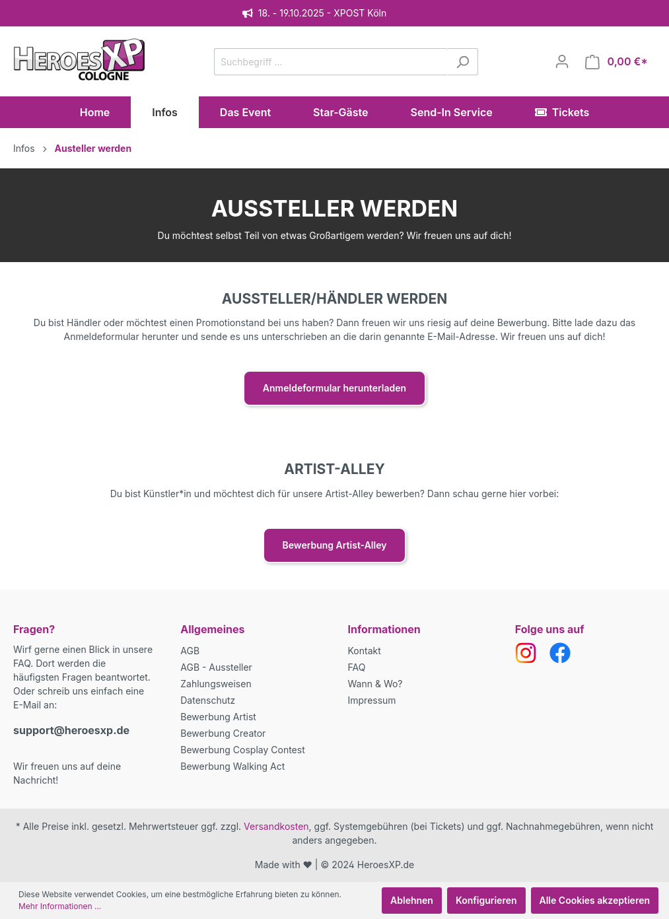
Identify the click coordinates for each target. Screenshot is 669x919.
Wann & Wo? (375, 683)
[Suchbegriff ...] (331, 61)
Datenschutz (207, 700)
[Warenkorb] (616, 62)
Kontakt (364, 650)
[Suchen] (462, 61)
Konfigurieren (486, 900)
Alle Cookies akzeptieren (595, 900)
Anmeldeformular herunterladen (334, 387)
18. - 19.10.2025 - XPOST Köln (314, 12)
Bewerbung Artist (218, 716)
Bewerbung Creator (222, 733)
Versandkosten (276, 826)
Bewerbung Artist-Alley (335, 545)
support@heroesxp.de (71, 730)
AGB (189, 650)
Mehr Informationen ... (59, 906)
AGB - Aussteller (216, 667)
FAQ (357, 667)
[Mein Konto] (562, 61)
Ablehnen (411, 900)
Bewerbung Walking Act (232, 766)
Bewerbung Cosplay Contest (242, 749)
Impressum (372, 700)
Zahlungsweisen (215, 683)
